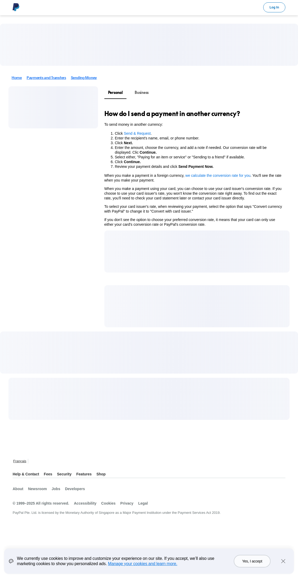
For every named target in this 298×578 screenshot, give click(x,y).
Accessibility (85, 503)
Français (19, 461)
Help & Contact (26, 474)
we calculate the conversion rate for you (218, 175)
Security (64, 474)
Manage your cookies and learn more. (142, 566)
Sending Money (84, 78)
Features (84, 474)
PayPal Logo (16, 7)
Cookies (108, 503)
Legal (143, 503)
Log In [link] (274, 7)
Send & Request (137, 133)
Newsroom (37, 489)
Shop (101, 474)
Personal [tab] (115, 92)
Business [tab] (142, 92)
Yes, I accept (252, 564)
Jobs (56, 489)
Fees (48, 474)
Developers (75, 489)
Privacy (127, 503)
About (18, 489)
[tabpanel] (193, 168)
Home (17, 78)
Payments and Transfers (46, 78)
